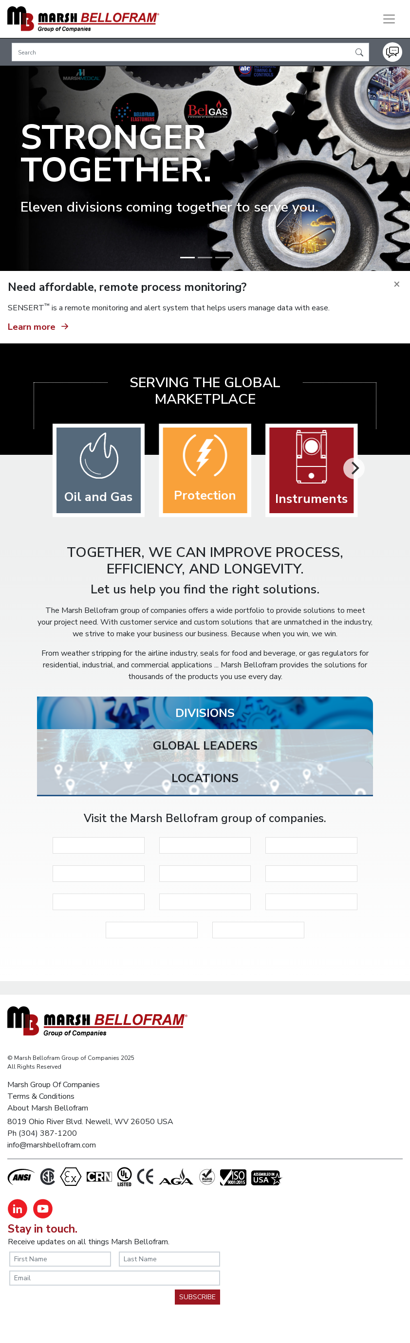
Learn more (40, 325)
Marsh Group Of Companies (53, 1084)
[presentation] (83, 1308)
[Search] (190, 52)
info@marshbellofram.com (51, 1145)
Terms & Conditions (41, 1096)
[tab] (205, 715)
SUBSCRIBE (197, 1297)
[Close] (397, 284)
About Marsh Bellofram (47, 1108)
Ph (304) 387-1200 (42, 1133)
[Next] (354, 468)
